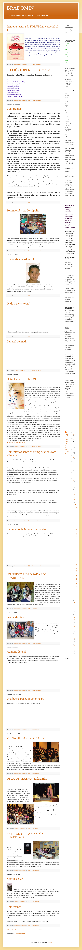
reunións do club (17, 651)
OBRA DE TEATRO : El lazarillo (27, 778)
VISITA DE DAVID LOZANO (25, 738)
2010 (74, 485)
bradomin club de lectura (67, 438)
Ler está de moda (17, 341)
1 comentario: (35, 520)
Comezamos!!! (15, 108)
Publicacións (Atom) (20, 933)
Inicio (40, 930)
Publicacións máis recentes (14, 930)
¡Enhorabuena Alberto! (20, 259)
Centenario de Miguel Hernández (26, 529)
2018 (74, 440)
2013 (74, 468)
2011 (74, 480)
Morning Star (15, 878)
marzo (74, 637)
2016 (74, 451)
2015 (74, 457)
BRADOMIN (20, 8)
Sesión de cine (15, 617)
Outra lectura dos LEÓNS (22, 379)
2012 (74, 474)
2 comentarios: (35, 773)
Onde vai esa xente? (19, 303)
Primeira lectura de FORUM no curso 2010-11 (76, 531)
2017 (74, 445)
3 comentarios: (35, 729)
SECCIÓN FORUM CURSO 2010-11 (29, 70)
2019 (74, 434)
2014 (74, 462)
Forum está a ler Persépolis (23, 210)
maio (74, 617)
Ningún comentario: (37, 64)
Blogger (50, 942)
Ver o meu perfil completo (66, 449)
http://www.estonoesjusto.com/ (16, 442)
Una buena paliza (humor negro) (26, 698)
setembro (74, 605)
